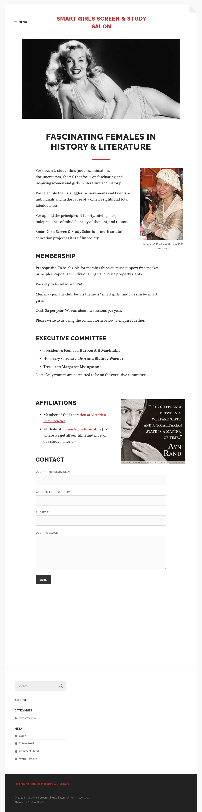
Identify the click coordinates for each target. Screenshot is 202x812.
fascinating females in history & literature (42, 784)
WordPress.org (28, 759)
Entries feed (26, 743)
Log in (23, 735)
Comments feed (29, 751)
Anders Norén (36, 802)
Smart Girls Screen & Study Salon (101, 22)
